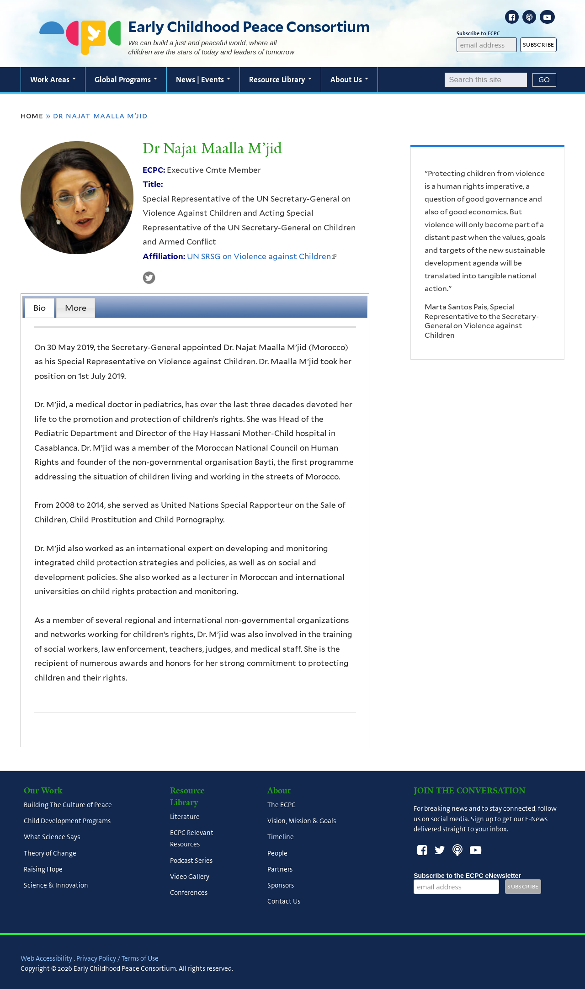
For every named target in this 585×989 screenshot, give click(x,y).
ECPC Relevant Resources (191, 839)
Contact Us (283, 901)
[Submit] (544, 80)
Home (32, 115)
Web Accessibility (46, 958)
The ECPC (281, 804)
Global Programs (126, 79)
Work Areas (53, 79)
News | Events (203, 79)
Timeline (280, 837)
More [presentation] (75, 308)
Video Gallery (189, 876)
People (277, 853)
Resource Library (280, 79)
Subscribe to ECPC (486, 33)
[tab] (39, 307)
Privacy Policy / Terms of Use (117, 958)
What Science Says (52, 837)
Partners (279, 869)
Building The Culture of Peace (68, 804)
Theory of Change (50, 853)
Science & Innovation (56, 885)
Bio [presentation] (39, 308)
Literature (185, 816)
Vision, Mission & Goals (301, 821)
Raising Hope (43, 869)
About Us (349, 79)
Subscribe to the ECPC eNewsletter (467, 875)
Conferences (188, 893)
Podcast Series (191, 860)
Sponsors (280, 885)
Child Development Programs (67, 821)
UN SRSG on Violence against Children (261, 256)
